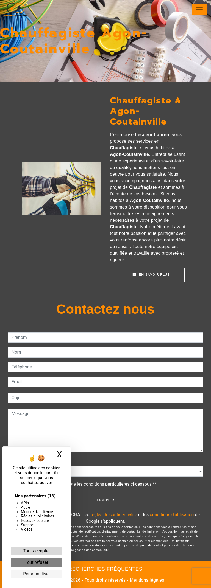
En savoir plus (151, 274)
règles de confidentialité (113, 514)
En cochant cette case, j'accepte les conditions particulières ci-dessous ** (85, 484)
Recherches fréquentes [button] (105, 569)
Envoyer (105, 500)
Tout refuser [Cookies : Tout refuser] (36, 562)
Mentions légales (146, 580)
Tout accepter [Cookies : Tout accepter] (36, 550)
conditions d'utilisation (172, 514)
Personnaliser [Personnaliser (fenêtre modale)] (36, 573)
